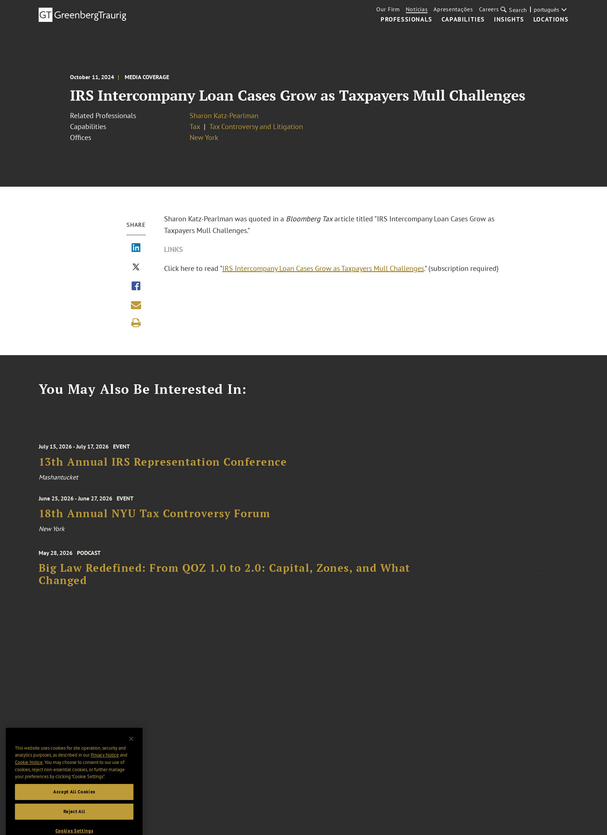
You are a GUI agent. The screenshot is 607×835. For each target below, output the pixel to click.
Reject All (74, 820)
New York (204, 137)
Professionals (406, 19)
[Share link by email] (136, 305)
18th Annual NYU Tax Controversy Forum (155, 517)
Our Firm (388, 9)
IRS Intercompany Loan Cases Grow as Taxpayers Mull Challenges (323, 268)
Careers (489, 9)
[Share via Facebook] (136, 286)
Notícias (417, 9)
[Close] (131, 748)
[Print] (136, 323)
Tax (195, 126)
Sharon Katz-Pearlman (224, 115)
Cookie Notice (29, 771)
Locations (550, 19)
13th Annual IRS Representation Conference (163, 467)
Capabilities (463, 19)
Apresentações (453, 9)
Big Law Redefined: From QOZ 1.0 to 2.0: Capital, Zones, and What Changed (224, 580)
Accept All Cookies (74, 801)
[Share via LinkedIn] (136, 248)
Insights (509, 19)
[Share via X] (136, 267)
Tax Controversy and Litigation (256, 126)
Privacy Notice (105, 764)
